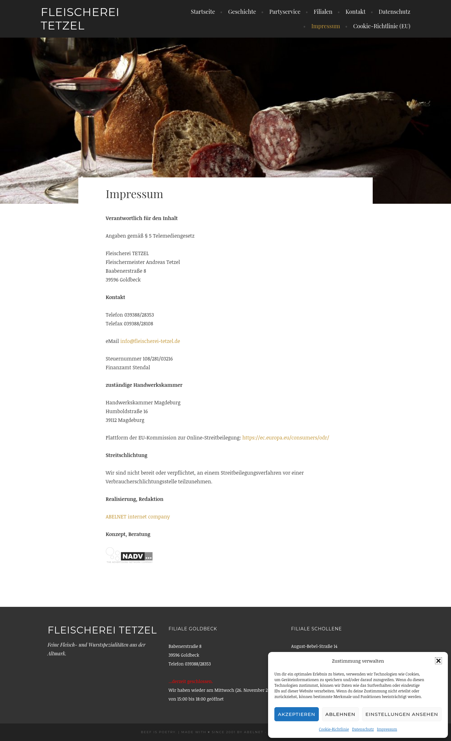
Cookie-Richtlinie (334, 729)
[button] (438, 661)
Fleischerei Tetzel (80, 18)
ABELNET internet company (138, 516)
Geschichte (242, 11)
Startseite (203, 11)
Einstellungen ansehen (401, 714)
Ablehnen (340, 714)
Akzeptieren (296, 714)
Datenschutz (363, 729)
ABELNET (253, 732)
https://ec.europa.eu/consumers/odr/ (285, 437)
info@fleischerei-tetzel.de (150, 341)
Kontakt (355, 11)
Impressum (387, 729)
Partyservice (285, 11)
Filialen (323, 11)
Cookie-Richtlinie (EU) (381, 26)
